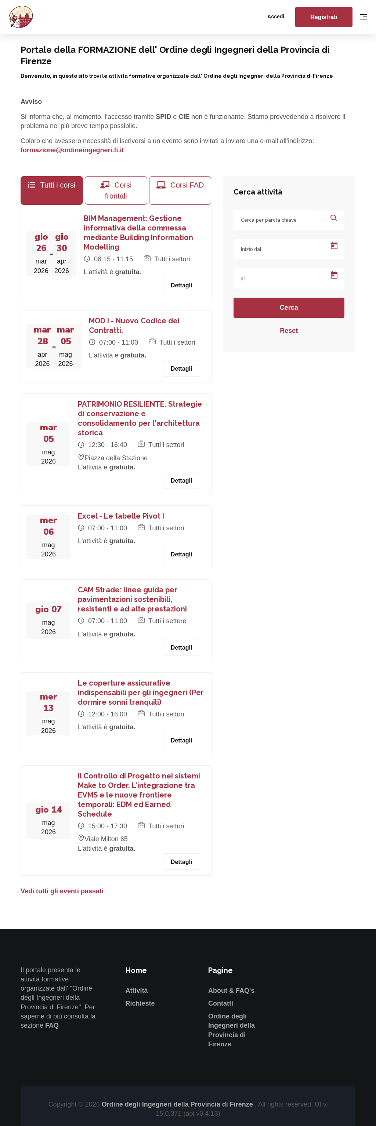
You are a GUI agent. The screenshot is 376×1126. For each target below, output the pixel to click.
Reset (289, 330)
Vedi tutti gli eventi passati (62, 891)
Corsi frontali (115, 190)
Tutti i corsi (51, 185)
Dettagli (181, 285)
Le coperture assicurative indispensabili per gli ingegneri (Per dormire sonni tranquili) (141, 693)
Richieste (140, 1003)
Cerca (289, 307)
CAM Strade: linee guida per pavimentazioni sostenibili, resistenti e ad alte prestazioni (132, 599)
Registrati (323, 17)
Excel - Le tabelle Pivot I (121, 516)
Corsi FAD (180, 185)
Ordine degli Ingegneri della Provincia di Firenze (178, 1104)
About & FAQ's (231, 990)
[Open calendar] (334, 245)
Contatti (220, 1003)
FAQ (52, 1025)
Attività (137, 990)
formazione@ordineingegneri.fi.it (72, 150)
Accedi (275, 16)
